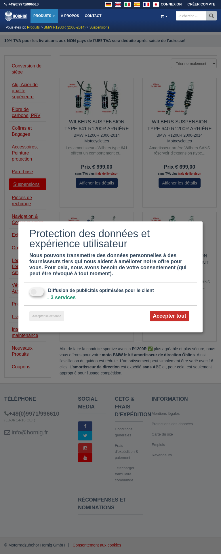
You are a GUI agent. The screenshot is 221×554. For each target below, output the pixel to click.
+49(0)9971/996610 (23, 4)
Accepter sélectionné (46, 316)
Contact (93, 16)
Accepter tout (169, 316)
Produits (44, 16)
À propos (70, 16)
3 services (61, 297)
